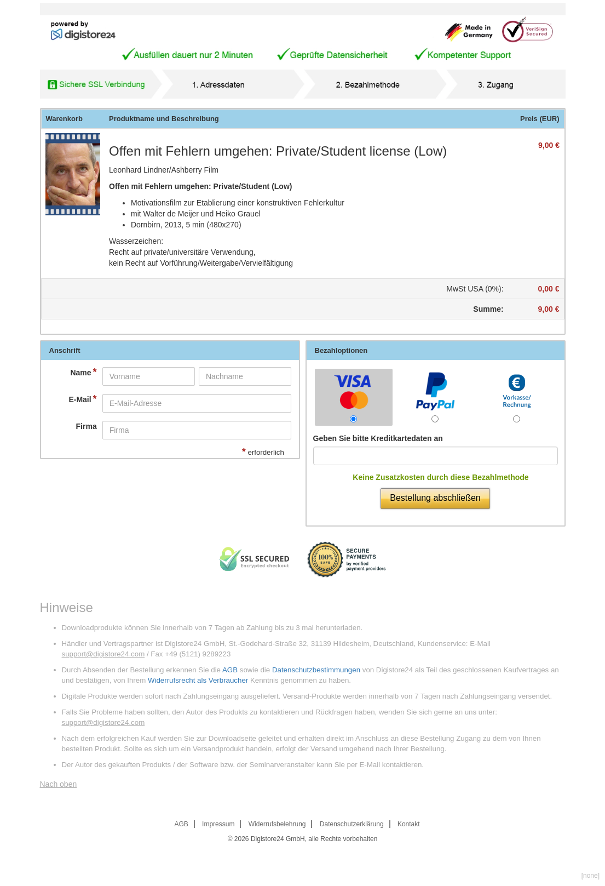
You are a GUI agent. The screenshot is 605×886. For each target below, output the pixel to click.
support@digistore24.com (103, 654)
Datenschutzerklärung (352, 824)
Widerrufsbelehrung (277, 824)
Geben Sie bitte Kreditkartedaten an (378, 438)
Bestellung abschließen (435, 497)
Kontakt (408, 824)
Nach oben (58, 784)
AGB (230, 670)
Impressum (218, 824)
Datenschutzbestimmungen (316, 670)
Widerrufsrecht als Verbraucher (198, 680)
